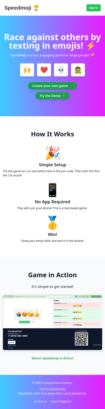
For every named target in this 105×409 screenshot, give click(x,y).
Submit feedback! (61, 401)
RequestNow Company (58, 382)
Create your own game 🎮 (52, 86)
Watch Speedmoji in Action (52, 358)
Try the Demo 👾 (53, 96)
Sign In (93, 7)
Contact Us (40, 401)
